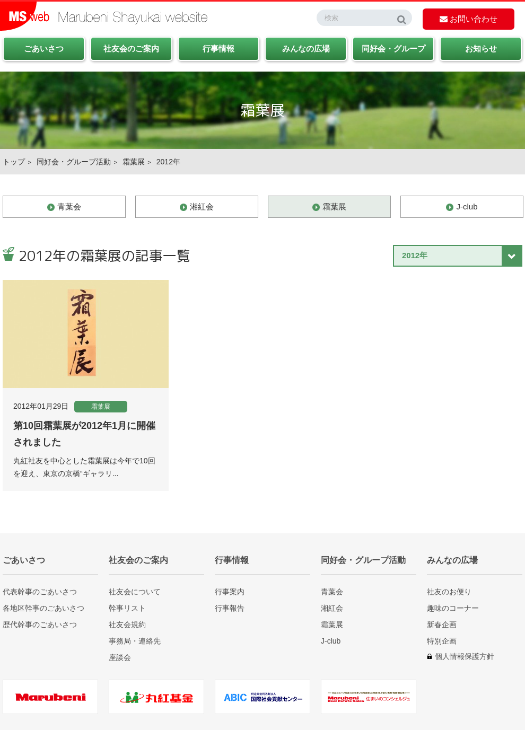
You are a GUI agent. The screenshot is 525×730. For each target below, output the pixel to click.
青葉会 (69, 206)
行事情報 (218, 48)
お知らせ (481, 48)
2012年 (168, 161)
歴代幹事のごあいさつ (40, 624)
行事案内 (229, 591)
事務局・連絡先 (135, 641)
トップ (14, 161)
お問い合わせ (468, 18)
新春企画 (442, 624)
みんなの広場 (306, 48)
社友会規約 (127, 624)
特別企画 (442, 641)
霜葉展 (133, 161)
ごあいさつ (44, 48)
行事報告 (229, 608)
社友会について (135, 591)
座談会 (120, 657)
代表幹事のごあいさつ (40, 591)
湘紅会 (202, 206)
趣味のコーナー (453, 608)
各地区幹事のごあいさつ (43, 608)
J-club (466, 206)
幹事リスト (127, 608)
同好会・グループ (393, 48)
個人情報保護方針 (464, 656)
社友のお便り (449, 591)
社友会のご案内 (131, 48)
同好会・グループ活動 (74, 161)
